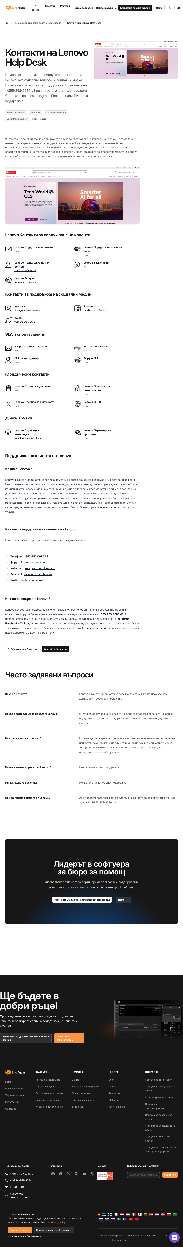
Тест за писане (117, 1106)
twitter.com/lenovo (24, 321)
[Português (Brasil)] (175, 1214)
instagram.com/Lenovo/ (27, 310)
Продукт (51, 5)
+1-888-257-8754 (21, 1180)
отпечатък (78, 1106)
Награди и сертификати (85, 1086)
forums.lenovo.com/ (25, 282)
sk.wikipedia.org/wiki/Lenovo (30, 438)
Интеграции (12, 1101)
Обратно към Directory (22, 649)
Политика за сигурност (110, 1235)
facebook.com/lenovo (95, 310)
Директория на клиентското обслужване (38, 22)
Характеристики (14, 1095)
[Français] (116, 1214)
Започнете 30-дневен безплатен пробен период (82, 899)
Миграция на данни (46, 1086)
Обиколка (10, 1108)
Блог (111, 1079)
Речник (113, 1086)
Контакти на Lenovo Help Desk (84, 22)
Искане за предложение (49, 1106)
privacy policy (58, 1222)
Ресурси (66, 5)
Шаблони (114, 1100)
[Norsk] (163, 1214)
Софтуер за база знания (158, 1079)
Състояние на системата (49, 1093)
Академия (114, 1093)
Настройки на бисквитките (25, 1236)
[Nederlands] (157, 1214)
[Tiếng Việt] (131, 1219)
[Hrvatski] (122, 1214)
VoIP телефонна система (159, 1097)
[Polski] (169, 1214)
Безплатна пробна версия (135, 7)
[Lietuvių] (145, 1214)
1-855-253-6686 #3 (25, 270)
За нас (75, 1079)
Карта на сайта (120, 1240)
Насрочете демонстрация (65, 1038)
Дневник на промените (48, 1100)
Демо (159, 7)
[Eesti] (104, 1214)
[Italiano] (134, 1214)
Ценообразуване (14, 1088)
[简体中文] (137, 1219)
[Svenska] (119, 1219)
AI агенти (35, 7)
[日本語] (140, 1214)
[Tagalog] (125, 1219)
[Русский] (101, 1219)
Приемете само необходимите (54, 1230)
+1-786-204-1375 (20, 1187)
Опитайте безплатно (55, 649)
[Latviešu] (151, 1214)
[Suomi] (110, 1214)
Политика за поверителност (143, 1235)
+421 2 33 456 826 (21, 1173)
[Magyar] (128, 1214)
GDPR (168, 1235)
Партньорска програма (85, 1100)
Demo (8, 1081)
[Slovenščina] (113, 1219)
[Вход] (170, 8)
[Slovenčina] (107, 1219)
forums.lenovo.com (33, 562)
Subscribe (170, 1174)
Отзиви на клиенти (82, 1093)
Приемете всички (20, 1230)
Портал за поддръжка (47, 1079)
